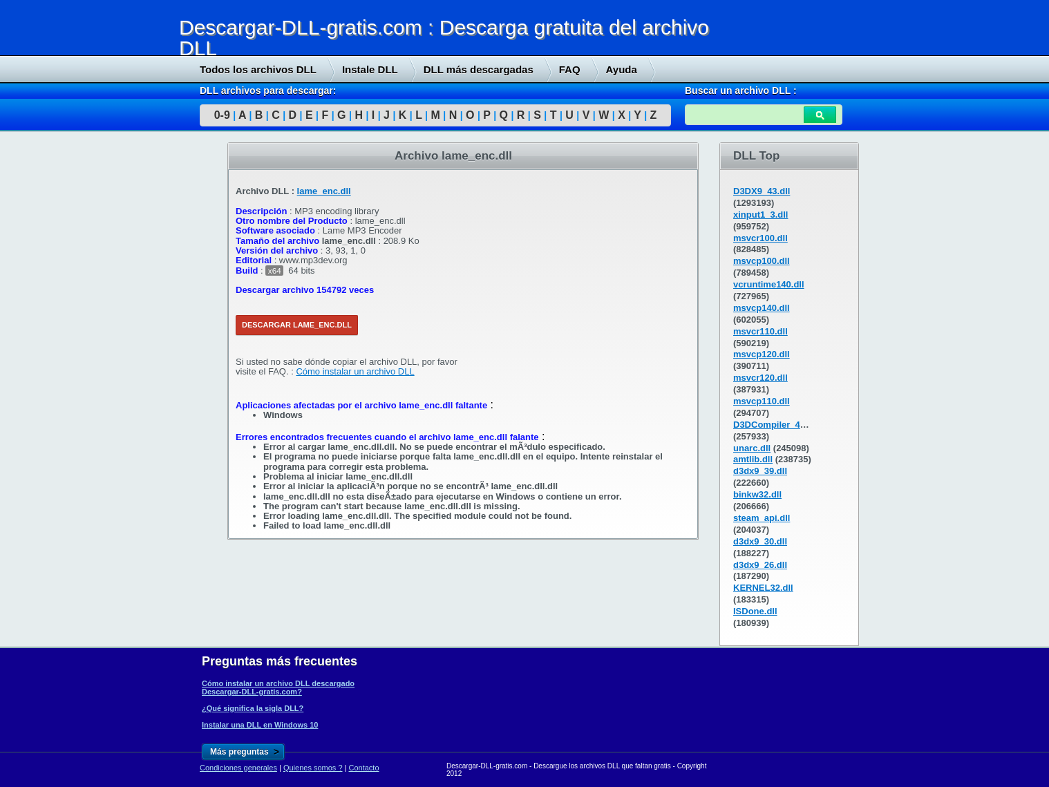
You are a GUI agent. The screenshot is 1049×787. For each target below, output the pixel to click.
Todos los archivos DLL (258, 69)
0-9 (222, 115)
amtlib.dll (753, 459)
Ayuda (621, 69)
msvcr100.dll (760, 238)
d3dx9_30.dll (760, 541)
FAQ (569, 69)
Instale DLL (370, 69)
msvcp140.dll (761, 308)
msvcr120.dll (760, 377)
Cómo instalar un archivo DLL (355, 371)
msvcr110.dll (760, 331)
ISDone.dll (755, 611)
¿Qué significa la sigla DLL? (252, 708)
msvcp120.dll (761, 354)
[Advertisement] (103, 353)
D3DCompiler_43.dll (775, 424)
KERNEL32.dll (763, 587)
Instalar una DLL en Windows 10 (260, 725)
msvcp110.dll (761, 401)
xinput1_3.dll (760, 214)
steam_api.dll (761, 518)
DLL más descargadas (478, 69)
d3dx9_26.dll (760, 565)
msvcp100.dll (761, 261)
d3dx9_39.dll (760, 471)
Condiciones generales (238, 768)
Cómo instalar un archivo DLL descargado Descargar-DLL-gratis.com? (278, 687)
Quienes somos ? (313, 768)
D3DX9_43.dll (761, 191)
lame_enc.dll (324, 191)
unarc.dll (752, 448)
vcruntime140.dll (768, 284)
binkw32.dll (757, 494)
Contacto (364, 768)
